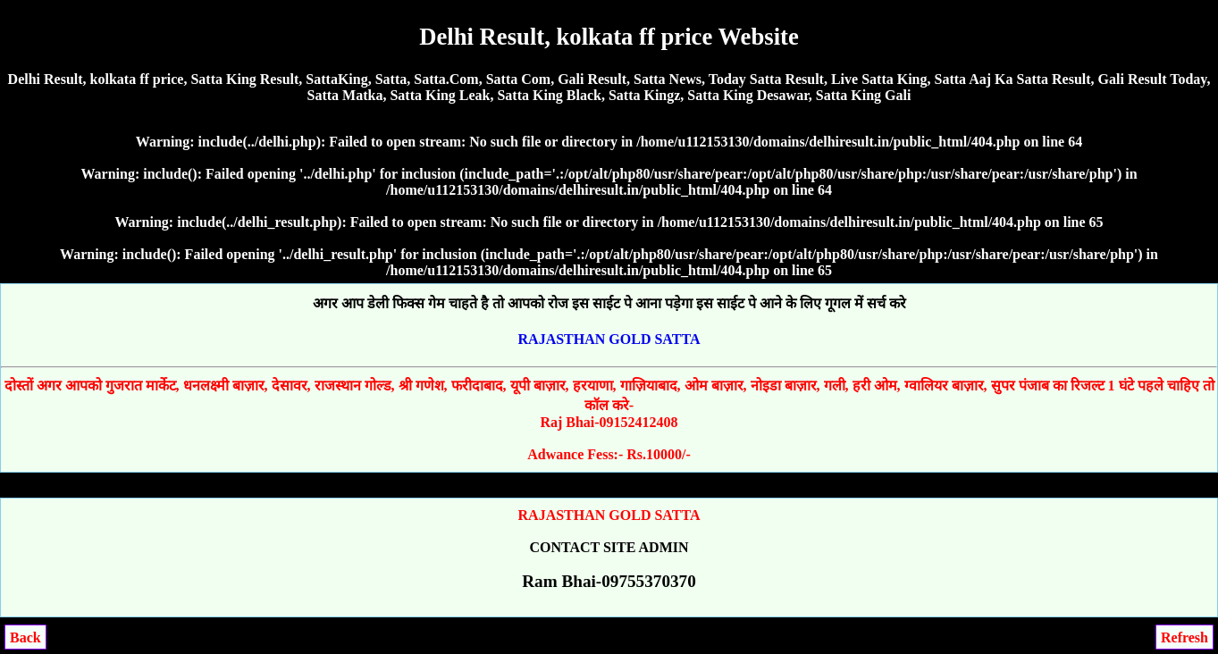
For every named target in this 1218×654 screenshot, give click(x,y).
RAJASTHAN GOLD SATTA (609, 339)
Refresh (1184, 637)
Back (25, 637)
